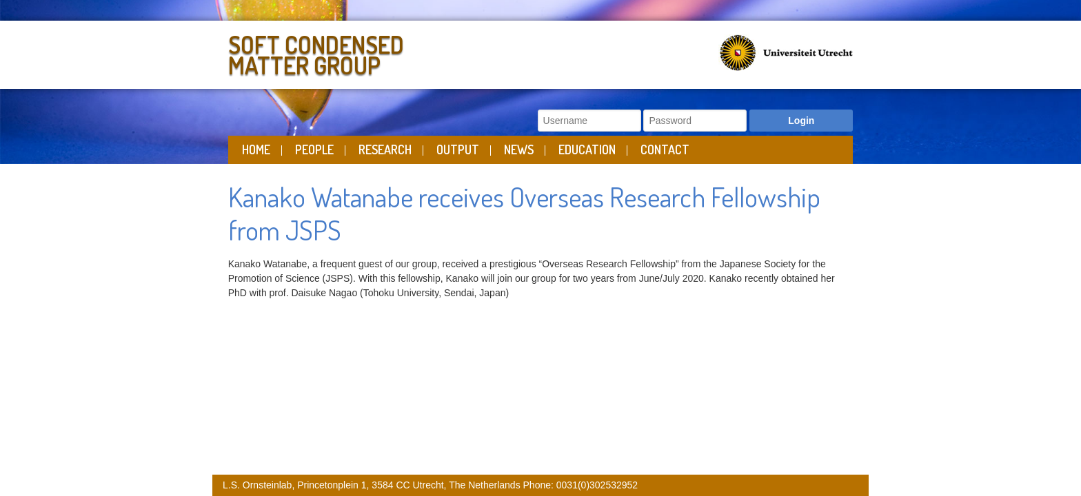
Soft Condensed (381, 52)
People (314, 149)
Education (587, 149)
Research (385, 149)
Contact (664, 149)
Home (256, 149)
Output (457, 149)
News (519, 149)
